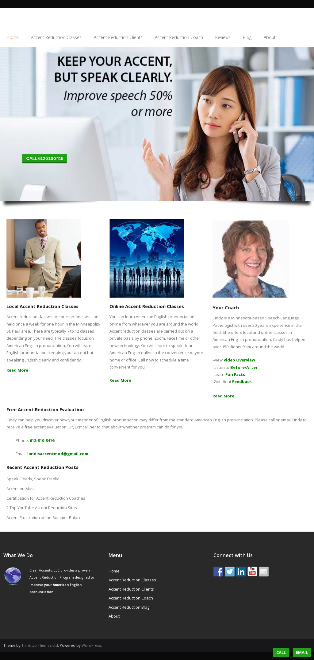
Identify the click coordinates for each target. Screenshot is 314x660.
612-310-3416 (42, 440)
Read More (17, 370)
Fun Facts (235, 374)
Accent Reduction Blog (129, 607)
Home (114, 571)
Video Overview (239, 360)
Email (302, 652)
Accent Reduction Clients (131, 589)
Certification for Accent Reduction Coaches (45, 498)
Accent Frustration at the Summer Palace (44, 517)
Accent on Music (21, 488)
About (114, 616)
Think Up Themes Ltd (39, 645)
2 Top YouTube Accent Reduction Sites (41, 507)
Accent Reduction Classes (132, 580)
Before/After (244, 367)
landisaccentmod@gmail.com (57, 453)
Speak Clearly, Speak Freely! (32, 479)
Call (281, 652)
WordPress (91, 645)
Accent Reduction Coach (131, 598)
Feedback (242, 381)
